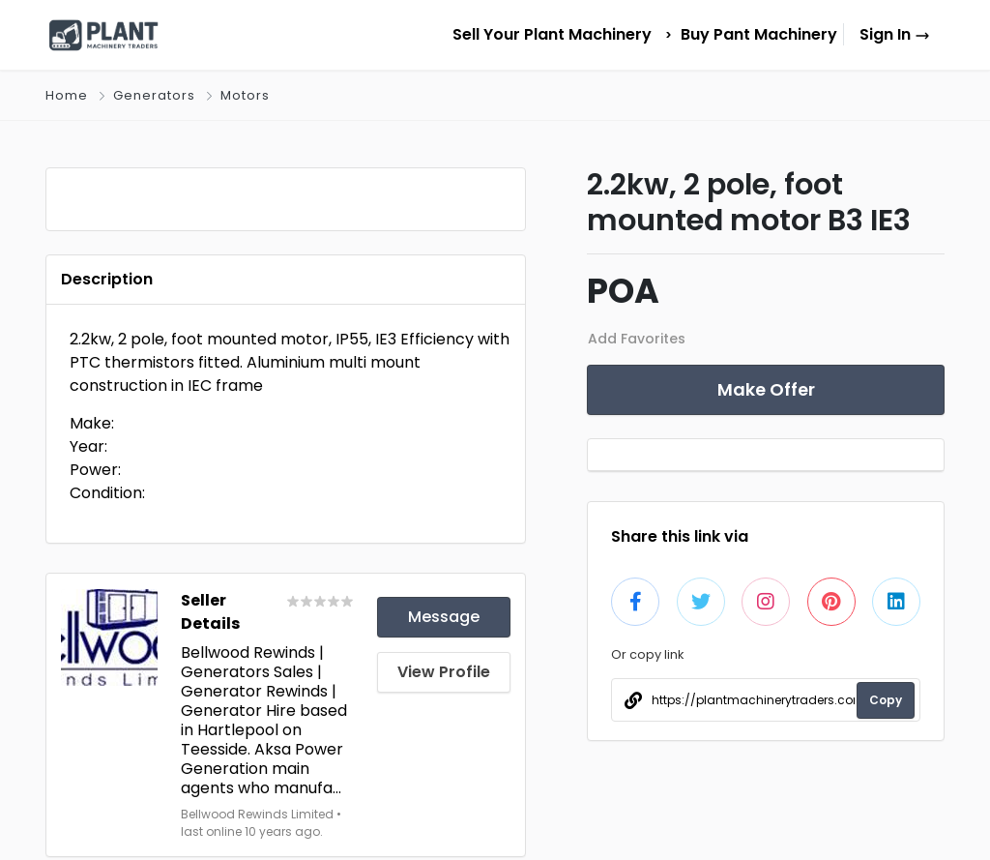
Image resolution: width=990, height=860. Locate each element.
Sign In (894, 34)
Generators (154, 95)
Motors (245, 95)
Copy (885, 700)
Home (66, 95)
